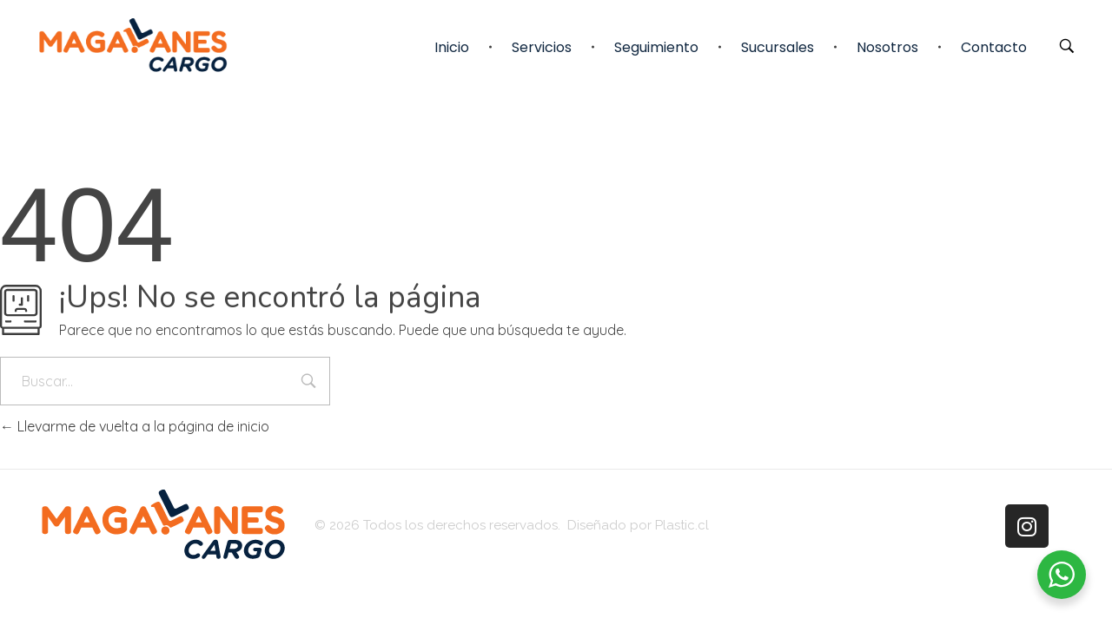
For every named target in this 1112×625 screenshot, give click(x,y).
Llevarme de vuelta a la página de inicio (134, 426)
